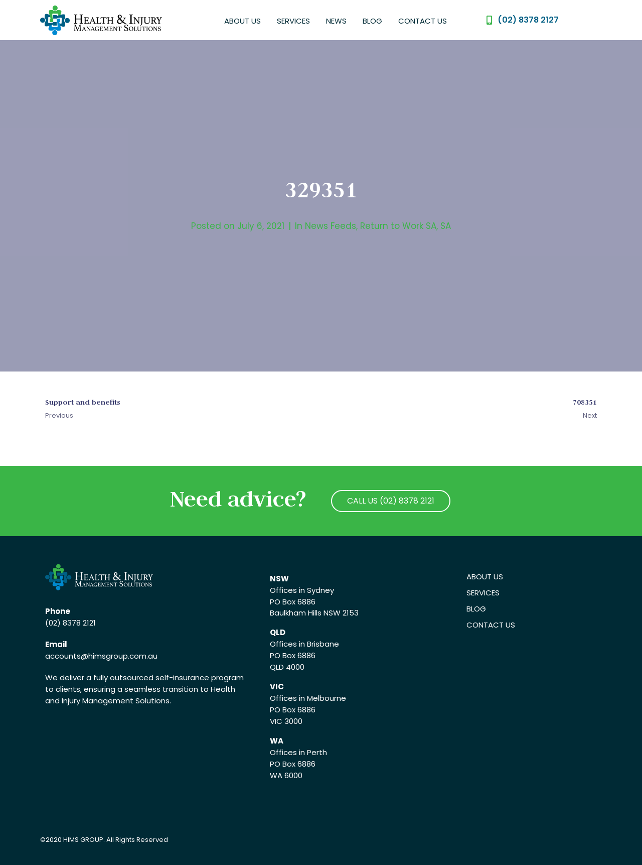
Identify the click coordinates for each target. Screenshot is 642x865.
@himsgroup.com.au (119, 656)
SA (445, 226)
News (336, 21)
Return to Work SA (398, 226)
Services (293, 21)
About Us (242, 21)
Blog (372, 21)
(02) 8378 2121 (70, 622)
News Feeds (330, 226)
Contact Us (422, 21)
